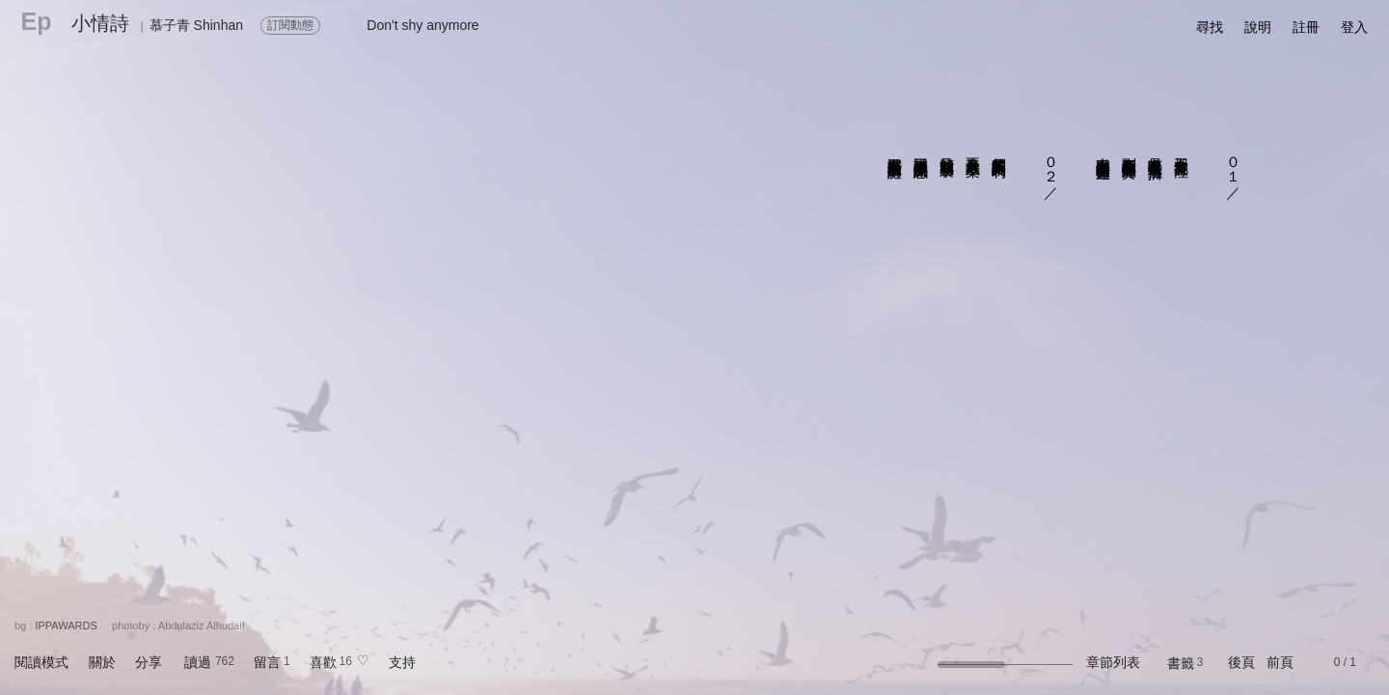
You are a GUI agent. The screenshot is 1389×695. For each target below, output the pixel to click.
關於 (102, 662)
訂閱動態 (290, 25)
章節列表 (1113, 662)
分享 (148, 662)
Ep (36, 21)
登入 (1354, 27)
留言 (267, 662)
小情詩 (100, 23)
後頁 (1241, 662)
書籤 (1180, 663)
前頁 (1280, 662)
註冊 (1306, 27)
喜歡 (323, 662)
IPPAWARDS (65, 625)
